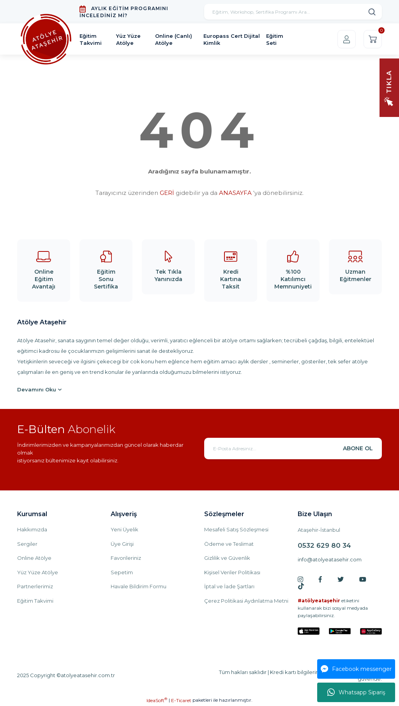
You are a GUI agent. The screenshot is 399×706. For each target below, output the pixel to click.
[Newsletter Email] (293, 448)
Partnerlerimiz (35, 586)
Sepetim (122, 572)
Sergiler (27, 544)
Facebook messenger (356, 669)
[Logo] (46, 39)
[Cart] (373, 39)
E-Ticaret (181, 700)
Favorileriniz (126, 558)
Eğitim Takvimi (35, 601)
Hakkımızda (32, 529)
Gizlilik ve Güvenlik (227, 558)
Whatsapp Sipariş (356, 692)
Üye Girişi (122, 544)
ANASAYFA (235, 192)
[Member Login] (346, 39)
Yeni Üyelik (124, 529)
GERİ (167, 192)
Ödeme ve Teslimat (229, 544)
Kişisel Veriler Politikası (232, 572)
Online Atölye (34, 558)
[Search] (293, 11)
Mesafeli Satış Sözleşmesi (236, 529)
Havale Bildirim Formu (138, 586)
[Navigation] (389, 87)
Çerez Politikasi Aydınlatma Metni (246, 601)
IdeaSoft (157, 700)
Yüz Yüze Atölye (37, 572)
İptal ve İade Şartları (229, 586)
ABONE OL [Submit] (358, 448)
